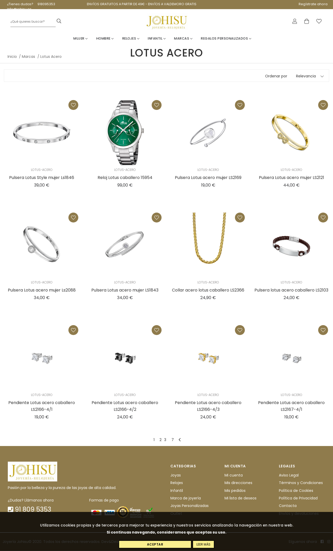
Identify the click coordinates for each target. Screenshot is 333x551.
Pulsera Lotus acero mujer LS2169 (208, 178)
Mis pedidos (235, 490)
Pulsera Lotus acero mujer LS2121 (291, 178)
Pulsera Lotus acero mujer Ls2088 (42, 290)
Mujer (80, 38)
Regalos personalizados (226, 38)
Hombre (105, 38)
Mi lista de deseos (241, 498)
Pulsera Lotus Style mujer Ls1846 (41, 178)
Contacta (288, 506)
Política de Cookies (296, 490)
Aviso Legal (289, 475)
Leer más (203, 544)
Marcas (183, 38)
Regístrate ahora (313, 4)
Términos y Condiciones (301, 483)
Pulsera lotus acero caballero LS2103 (291, 290)
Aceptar (155, 544)
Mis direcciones (238, 483)
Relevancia (306, 76)
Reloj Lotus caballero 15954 (125, 178)
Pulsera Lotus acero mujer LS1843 (124, 290)
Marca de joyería (185, 498)
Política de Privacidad (298, 498)
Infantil (157, 38)
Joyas (175, 475)
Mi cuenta (234, 475)
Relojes (131, 38)
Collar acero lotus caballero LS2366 (208, 290)
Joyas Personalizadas (189, 506)
